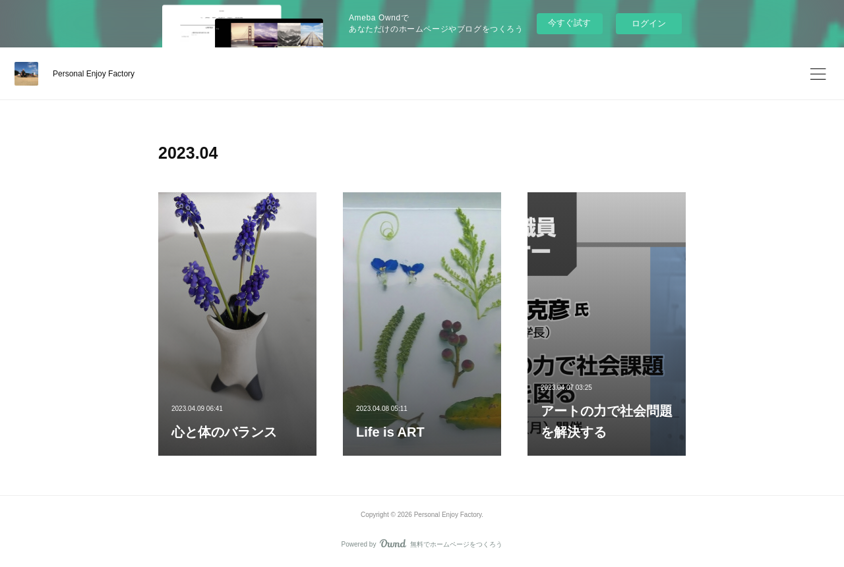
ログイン (649, 23)
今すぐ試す (569, 23)
